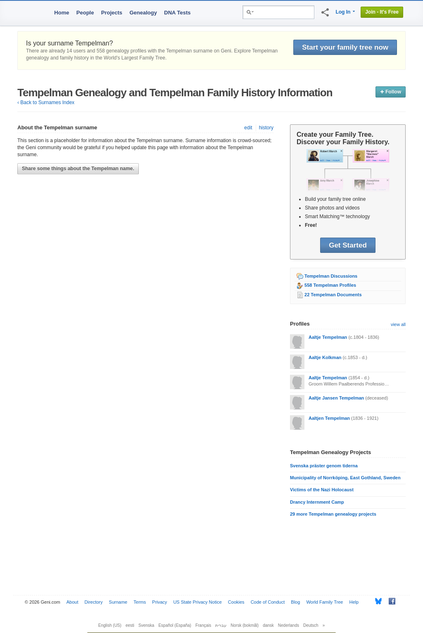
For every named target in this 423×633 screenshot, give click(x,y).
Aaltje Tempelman (328, 337)
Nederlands (288, 625)
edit (248, 128)
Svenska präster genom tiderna (324, 465)
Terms (139, 602)
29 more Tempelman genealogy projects (333, 514)
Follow (390, 92)
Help (354, 602)
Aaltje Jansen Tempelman (336, 397)
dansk (268, 625)
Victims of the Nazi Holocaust (322, 489)
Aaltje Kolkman (325, 357)
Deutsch (310, 625)
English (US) (109, 625)
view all (398, 324)
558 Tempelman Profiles (330, 285)
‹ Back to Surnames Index (45, 102)
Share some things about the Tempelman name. (78, 168)
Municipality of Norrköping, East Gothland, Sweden (345, 477)
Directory (94, 602)
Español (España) (174, 625)
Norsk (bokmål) (245, 625)
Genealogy (143, 13)
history (266, 128)
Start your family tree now (345, 47)
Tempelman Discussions (330, 276)
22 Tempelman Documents (333, 294)
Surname (118, 602)
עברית (220, 625)
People (85, 13)
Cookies (236, 602)
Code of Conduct (268, 602)
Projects (111, 13)
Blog (295, 602)
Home (61, 13)
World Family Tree (324, 602)
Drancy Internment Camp (317, 502)
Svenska (146, 625)
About (72, 602)
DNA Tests (177, 13)
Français (203, 625)
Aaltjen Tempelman (329, 418)
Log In (342, 12)
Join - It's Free (382, 12)
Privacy (159, 602)
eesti (130, 625)
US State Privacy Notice (197, 602)
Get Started (348, 245)
